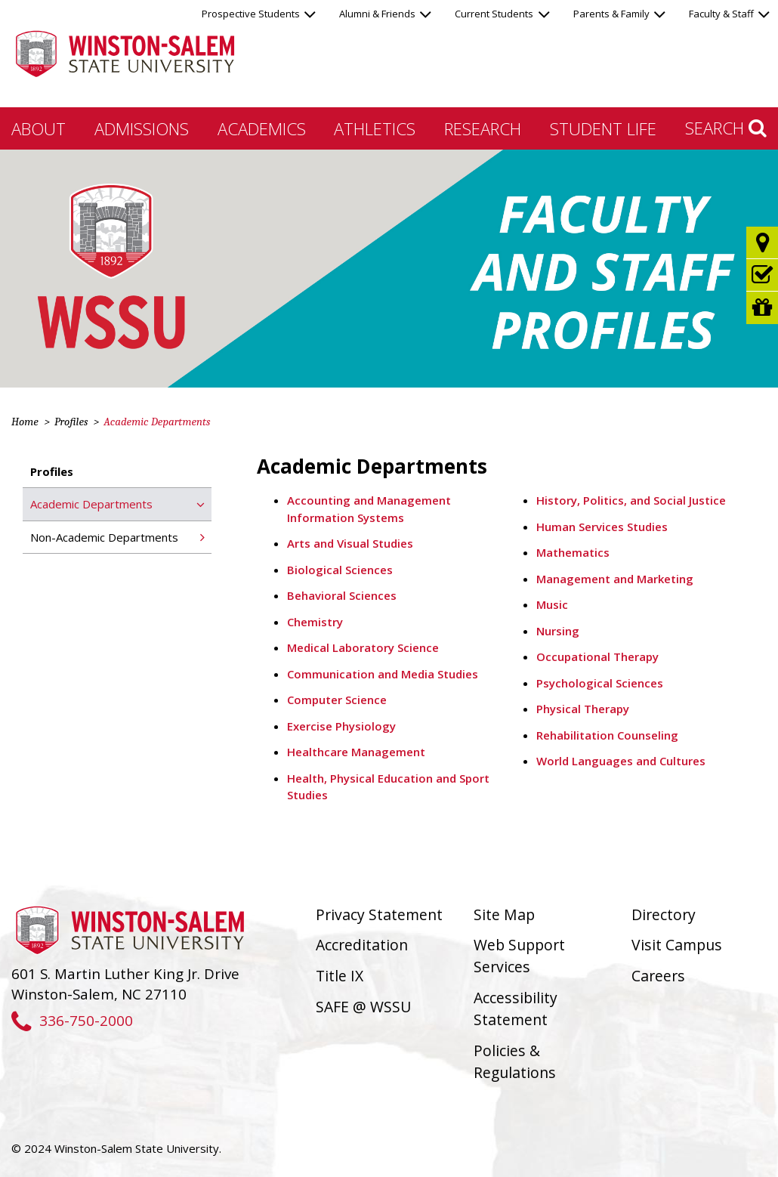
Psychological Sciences (599, 682)
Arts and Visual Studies (350, 543)
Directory (663, 914)
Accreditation (362, 944)
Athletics (374, 128)
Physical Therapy (582, 708)
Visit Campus (676, 944)
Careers (658, 975)
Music (552, 604)
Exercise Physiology (341, 726)
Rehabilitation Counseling (607, 735)
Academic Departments (91, 503)
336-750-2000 (72, 1020)
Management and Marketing (614, 578)
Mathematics (573, 552)
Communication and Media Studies (382, 673)
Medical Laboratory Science (363, 647)
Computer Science (337, 699)
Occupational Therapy (597, 656)
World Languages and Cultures (620, 760)
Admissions (141, 128)
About (38, 128)
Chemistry (315, 621)
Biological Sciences (340, 569)
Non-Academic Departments (104, 537)
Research (482, 128)
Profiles (71, 421)
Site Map (504, 914)
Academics (262, 128)
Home (25, 421)
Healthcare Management (356, 751)
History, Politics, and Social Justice (631, 500)
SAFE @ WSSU (363, 1006)
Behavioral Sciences (342, 595)
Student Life (603, 128)
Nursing (557, 630)
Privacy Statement (379, 914)
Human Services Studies (602, 526)
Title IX (339, 975)
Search (726, 127)
